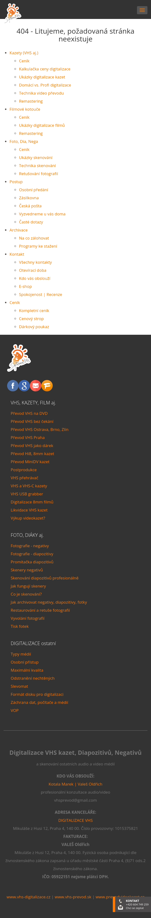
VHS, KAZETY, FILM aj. (33, 402)
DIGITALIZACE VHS (75, 820)
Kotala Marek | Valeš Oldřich (75, 784)
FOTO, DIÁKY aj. (27, 535)
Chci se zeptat (135, 908)
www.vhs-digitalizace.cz (28, 897)
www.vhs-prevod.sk (73, 897)
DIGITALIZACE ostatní (33, 643)
